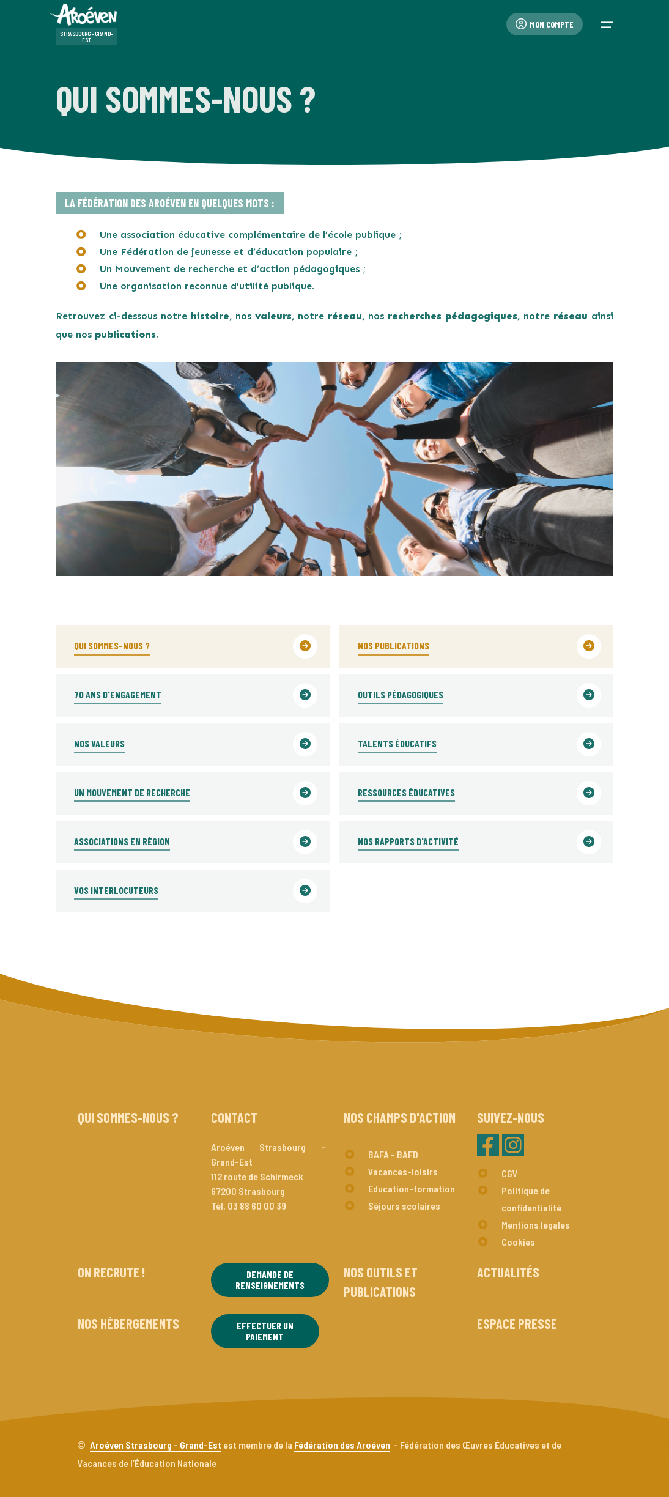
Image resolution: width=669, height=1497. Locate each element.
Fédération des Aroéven (342, 1445)
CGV (509, 1173)
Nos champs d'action (400, 1117)
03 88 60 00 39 (256, 1205)
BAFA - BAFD (393, 1154)
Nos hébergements (128, 1323)
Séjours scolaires (404, 1205)
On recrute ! (111, 1272)
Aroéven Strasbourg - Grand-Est (155, 1445)
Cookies (518, 1242)
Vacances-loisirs (403, 1171)
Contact (234, 1117)
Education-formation (411, 1188)
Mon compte (545, 24)
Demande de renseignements (270, 1279)
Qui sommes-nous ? (128, 1117)
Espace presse (517, 1323)
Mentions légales (535, 1224)
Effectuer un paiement (265, 1331)
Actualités (508, 1272)
